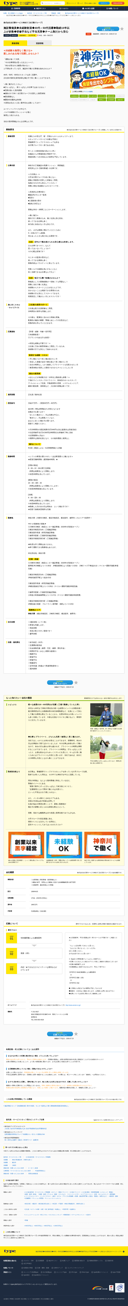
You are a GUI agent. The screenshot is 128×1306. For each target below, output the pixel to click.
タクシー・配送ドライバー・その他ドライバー (66, 1192)
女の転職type (47, 1272)
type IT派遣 (116, 1272)
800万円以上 (48, 1225)
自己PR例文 (28, 1263)
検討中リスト (53, 1261)
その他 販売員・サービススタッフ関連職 (37, 1192)
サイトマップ (72, 3)
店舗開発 (28, 1198)
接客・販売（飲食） (31, 1194)
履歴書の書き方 (79, 1261)
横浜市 (35, 1203)
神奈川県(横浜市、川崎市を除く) (75, 1203)
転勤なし (58, 1209)
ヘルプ (81, 3)
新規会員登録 (117, 3)
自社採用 (17, 1299)
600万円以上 (38, 1225)
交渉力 (89, 1214)
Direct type (85, 1272)
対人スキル (44, 1214)
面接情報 (39, 43)
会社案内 (6, 1299)
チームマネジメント (78, 1214)
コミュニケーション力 (32, 1214)
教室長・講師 (114, 1196)
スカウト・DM (28, 1261)
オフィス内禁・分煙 (37, 1209)
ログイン (104, 3)
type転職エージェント (101, 1272)
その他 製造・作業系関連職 (90, 1192)
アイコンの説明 (88, 91)
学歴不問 (65, 1209)
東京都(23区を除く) (45, 1203)
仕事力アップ (58, 1268)
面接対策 (110, 1261)
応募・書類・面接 (43, 1268)
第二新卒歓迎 (49, 1209)
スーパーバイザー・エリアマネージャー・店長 (82, 1194)
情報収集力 (67, 1214)
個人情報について (26, 1299)
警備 (26, 1220)
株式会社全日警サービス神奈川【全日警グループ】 (23, 23)
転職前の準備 (28, 1268)
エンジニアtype (61, 1272)
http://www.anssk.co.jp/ (73, 1005)
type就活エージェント (41, 1275)
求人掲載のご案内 (91, 3)
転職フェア (66, 1261)
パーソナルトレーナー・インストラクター (38, 1196)
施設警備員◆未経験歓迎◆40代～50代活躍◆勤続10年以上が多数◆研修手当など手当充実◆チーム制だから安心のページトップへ (79, 1251)
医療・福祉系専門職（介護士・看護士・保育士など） (91, 1196)
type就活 (26, 1275)
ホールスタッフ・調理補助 (107, 1194)
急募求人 (73, 1209)
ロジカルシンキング (55, 1214)
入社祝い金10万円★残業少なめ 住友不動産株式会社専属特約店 (26, 1128)
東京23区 (28, 1203)
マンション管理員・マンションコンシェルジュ (47, 1198)
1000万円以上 (58, 1225)
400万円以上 (29, 1225)
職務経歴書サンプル (96, 1261)
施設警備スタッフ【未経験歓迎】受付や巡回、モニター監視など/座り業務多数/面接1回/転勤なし (37, 1106)
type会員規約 (36, 1299)
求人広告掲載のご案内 (47, 1299)
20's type (74, 1272)
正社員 (27, 1209)
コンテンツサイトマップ (75, 1268)
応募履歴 (41, 1261)
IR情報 (12, 1299)
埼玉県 (55, 1203)
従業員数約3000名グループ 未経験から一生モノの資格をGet (25, 1134)
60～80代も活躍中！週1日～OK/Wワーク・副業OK (21, 1140)
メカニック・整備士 (107, 1192)
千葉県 (61, 1203)
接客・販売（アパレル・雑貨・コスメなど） (52, 1194)
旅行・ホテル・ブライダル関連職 (63, 1196)
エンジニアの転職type (31, 1272)
